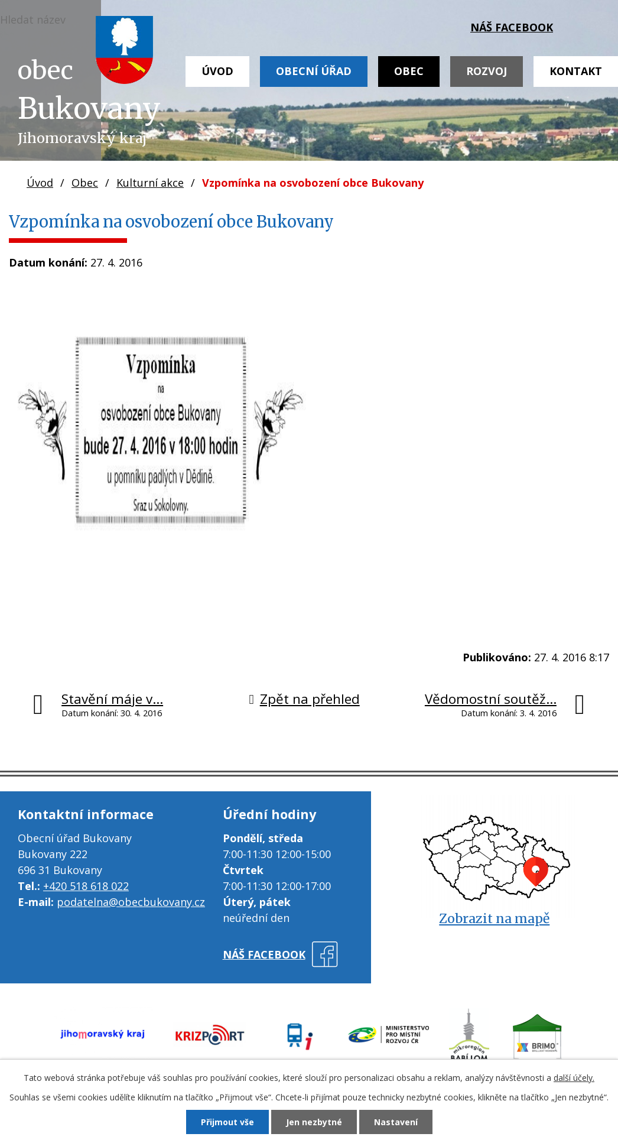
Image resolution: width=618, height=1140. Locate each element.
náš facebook (511, 27)
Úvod (217, 71)
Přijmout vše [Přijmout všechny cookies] (227, 1122)
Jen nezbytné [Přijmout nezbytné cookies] (314, 1122)
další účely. (574, 1077)
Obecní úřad (314, 71)
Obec (409, 71)
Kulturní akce (150, 183)
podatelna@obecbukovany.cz (131, 902)
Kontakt (575, 71)
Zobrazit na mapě (494, 919)
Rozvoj (486, 71)
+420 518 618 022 (86, 886)
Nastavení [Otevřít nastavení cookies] (396, 1122)
